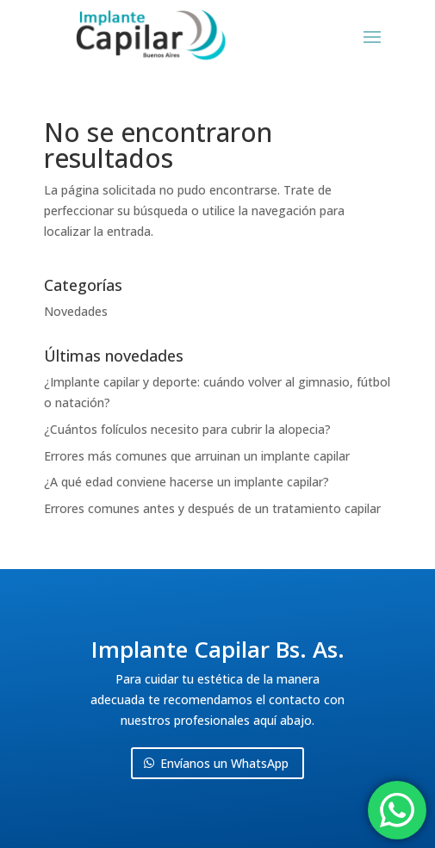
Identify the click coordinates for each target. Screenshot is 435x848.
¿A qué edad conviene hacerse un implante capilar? (186, 482)
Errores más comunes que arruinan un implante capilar (197, 456)
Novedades (76, 311)
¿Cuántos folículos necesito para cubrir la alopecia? (187, 429)
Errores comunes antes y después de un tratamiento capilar (212, 508)
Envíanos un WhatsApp (224, 763)
